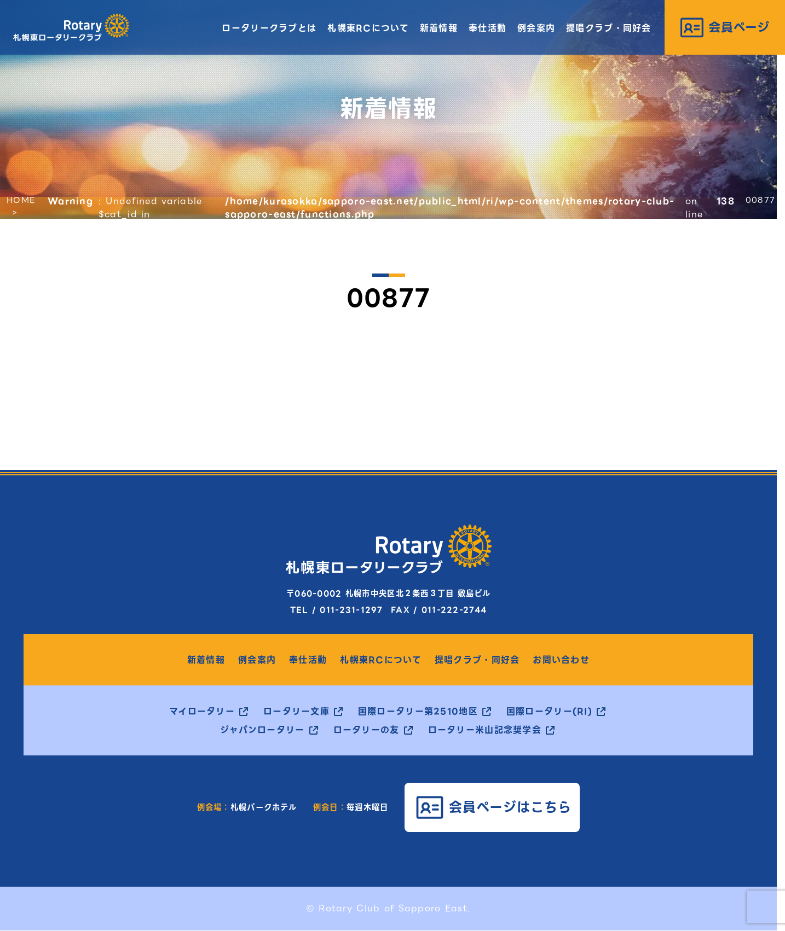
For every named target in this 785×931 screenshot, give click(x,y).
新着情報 (439, 28)
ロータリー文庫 (296, 711)
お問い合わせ (561, 660)
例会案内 (536, 28)
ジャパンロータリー (262, 730)
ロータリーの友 (366, 730)
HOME (21, 200)
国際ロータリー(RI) (549, 711)
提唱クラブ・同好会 (608, 28)
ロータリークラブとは (269, 28)
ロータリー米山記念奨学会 (484, 730)
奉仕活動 (487, 28)
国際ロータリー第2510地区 (418, 711)
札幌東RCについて (368, 28)
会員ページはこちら (510, 807)
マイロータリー (202, 711)
